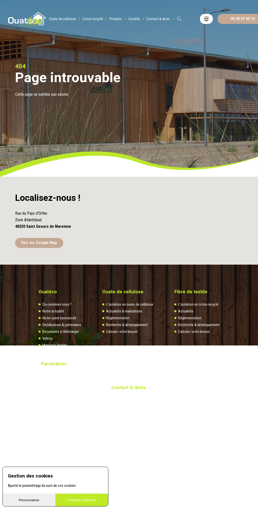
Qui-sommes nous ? (57, 304)
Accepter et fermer (82, 500)
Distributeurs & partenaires (61, 325)
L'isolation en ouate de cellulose (129, 304)
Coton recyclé (93, 19)
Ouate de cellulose (62, 19)
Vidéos (47, 338)
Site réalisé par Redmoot (56, 384)
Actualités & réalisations (124, 311)
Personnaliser (29, 500)
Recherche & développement (127, 325)
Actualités (185, 311)
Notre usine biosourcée (59, 318)
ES (193, 19)
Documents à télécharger (60, 331)
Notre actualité (53, 311)
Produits (116, 19)
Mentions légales (54, 345)
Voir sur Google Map (39, 242)
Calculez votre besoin (122, 331)
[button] (129, 209)
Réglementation (117, 318)
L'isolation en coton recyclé (198, 304)
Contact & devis (158, 19)
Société (134, 19)
